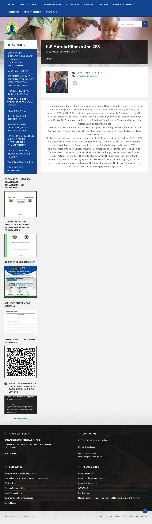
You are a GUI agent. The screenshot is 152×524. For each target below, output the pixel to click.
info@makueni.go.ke (93, 456)
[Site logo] (11, 28)
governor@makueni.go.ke (90, 72)
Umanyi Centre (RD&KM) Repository (20, 473)
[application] (20, 405)
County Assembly (86, 473)
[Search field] (133, 24)
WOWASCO (83, 488)
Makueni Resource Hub (14, 488)
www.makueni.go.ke (87, 75)
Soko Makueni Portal (13, 493)
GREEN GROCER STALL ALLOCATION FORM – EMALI (27, 444)
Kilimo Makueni (11, 503)
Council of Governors (87, 483)
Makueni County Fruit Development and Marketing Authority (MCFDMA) (109, 497)
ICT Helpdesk (10, 483)
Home (48, 58)
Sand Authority (84, 493)
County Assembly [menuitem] (112, 516)
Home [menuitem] (99, 516)
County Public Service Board (90, 478)
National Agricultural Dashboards (18, 497)
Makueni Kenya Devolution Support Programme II (26, 478)
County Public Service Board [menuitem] (135, 516)
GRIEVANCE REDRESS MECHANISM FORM (22, 440)
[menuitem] (11, 4)
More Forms (10, 453)
